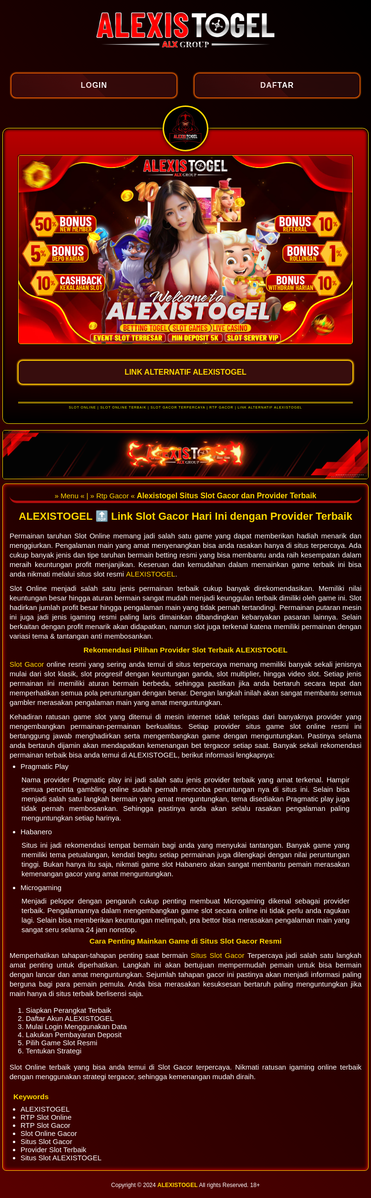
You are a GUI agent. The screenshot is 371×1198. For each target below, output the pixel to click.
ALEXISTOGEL (150, 574)
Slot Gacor (28, 664)
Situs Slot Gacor (219, 955)
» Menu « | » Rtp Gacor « (95, 496)
